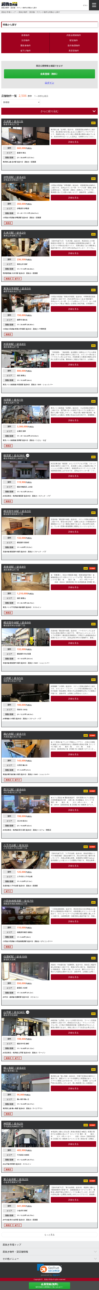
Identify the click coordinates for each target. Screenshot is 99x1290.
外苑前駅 (20, 384)
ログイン (49, 82)
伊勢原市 (20, 208)
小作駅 (12, 718)
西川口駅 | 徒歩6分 (14, 789)
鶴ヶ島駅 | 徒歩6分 (14, 1068)
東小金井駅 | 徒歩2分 (15, 1179)
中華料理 (42, 329)
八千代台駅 (14, 886)
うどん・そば (41, 440)
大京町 (24, 988)
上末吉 (29, 487)
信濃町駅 (18, 997)
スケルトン (37, 607)
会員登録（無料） (49, 73)
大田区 (19, 765)
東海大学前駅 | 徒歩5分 (17, 288)
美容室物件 (74, 50)
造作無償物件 (74, 45)
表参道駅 (21, 607)
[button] (50, 1270)
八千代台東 (28, 876)
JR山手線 (6, 1164)
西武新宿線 (7, 273)
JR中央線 (6, 1220)
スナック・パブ (44, 496)
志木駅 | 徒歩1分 (13, 121)
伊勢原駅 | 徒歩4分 (14, 177)
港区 (19, 375)
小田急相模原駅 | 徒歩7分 (18, 901)
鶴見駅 (21, 496)
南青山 (23, 375)
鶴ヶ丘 (26, 1099)
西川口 (24, 821)
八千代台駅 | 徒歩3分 (15, 845)
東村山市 (20, 264)
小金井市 (20, 1210)
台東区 (19, 431)
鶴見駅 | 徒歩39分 (14, 455)
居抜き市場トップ (8, 12)
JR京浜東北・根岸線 (10, 496)
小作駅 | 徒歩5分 (13, 678)
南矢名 (24, 320)
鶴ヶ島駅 (15, 1108)
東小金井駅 (14, 1220)
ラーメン (42, 1052)
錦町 (27, 1043)
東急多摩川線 (8, 774)
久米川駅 (15, 273)
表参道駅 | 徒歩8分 (14, 566)
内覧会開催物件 (74, 35)
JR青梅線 (6, 718)
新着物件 (25, 35)
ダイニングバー (47, 941)
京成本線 (6, 886)
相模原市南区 (22, 932)
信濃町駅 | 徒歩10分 (15, 956)
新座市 (19, 153)
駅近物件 (74, 40)
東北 (24, 153)
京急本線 (6, 551)
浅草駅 (19, 440)
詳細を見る (73, 141)
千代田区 (20, 1155)
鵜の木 (24, 765)
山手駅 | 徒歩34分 (14, 1012)
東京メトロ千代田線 (10, 607)
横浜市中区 (21, 1043)
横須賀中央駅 (15, 551)
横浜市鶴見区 (22, 487)
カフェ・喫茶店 (45, 830)
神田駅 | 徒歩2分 (13, 1123)
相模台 (29, 932)
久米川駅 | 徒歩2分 (14, 232)
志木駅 (14, 162)
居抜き (27, 162)
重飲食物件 (25, 45)
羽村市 (19, 709)
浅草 (24, 431)
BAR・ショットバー (45, 384)
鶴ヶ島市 (20, 1099)
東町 (25, 1210)
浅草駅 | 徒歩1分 (13, 400)
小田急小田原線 (9, 217)
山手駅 (21, 1052)
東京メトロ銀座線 (10, 384)
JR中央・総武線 (9, 997)
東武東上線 (7, 162)
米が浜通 (27, 654)
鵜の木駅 (16, 774)
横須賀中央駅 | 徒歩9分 (17, 622)
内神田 (26, 1155)
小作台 (24, 709)
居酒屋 (33, 162)
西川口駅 (21, 830)
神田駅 (12, 1164)
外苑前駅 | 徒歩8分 (14, 344)
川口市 (19, 821)
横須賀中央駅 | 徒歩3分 (17, 511)
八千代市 (20, 876)
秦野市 (19, 320)
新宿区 (19, 988)
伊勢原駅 (18, 217)
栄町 (25, 264)
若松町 (26, 542)
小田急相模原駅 (21, 941)
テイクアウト (38, 1108)
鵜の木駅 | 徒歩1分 (14, 734)
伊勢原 (26, 208)
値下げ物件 (25, 50)
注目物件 (25, 40)
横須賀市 (20, 542)
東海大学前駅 (20, 329)
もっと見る (49, 1234)
